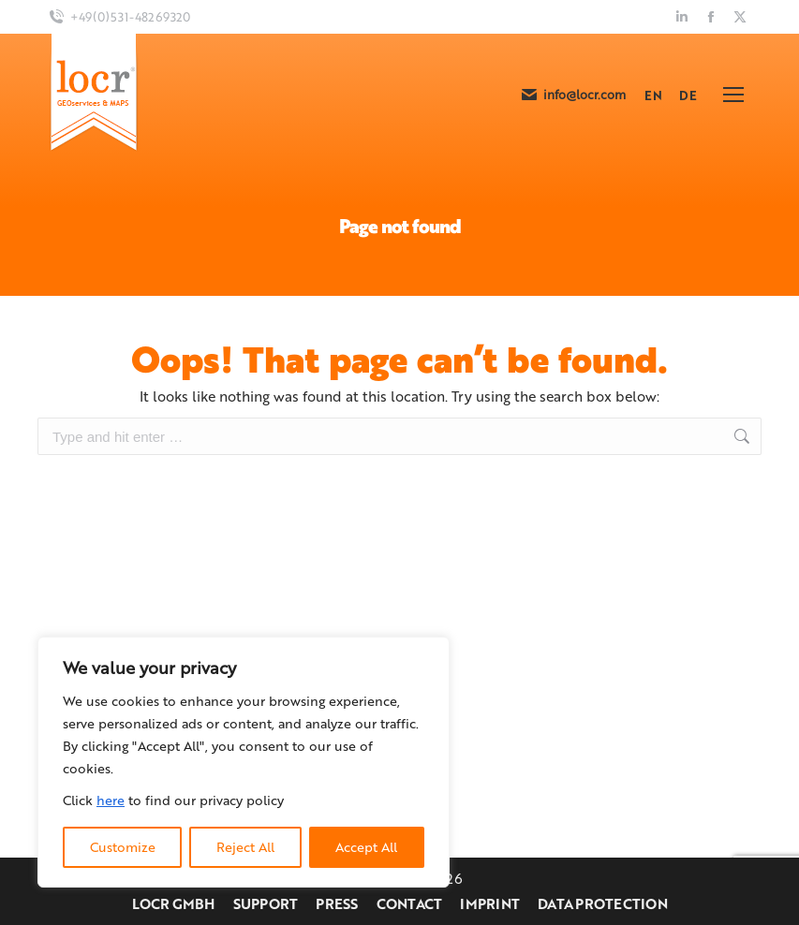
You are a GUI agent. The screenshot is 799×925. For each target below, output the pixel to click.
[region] (243, 762)
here (110, 800)
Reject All (245, 847)
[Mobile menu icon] (733, 94)
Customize (122, 847)
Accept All (366, 847)
